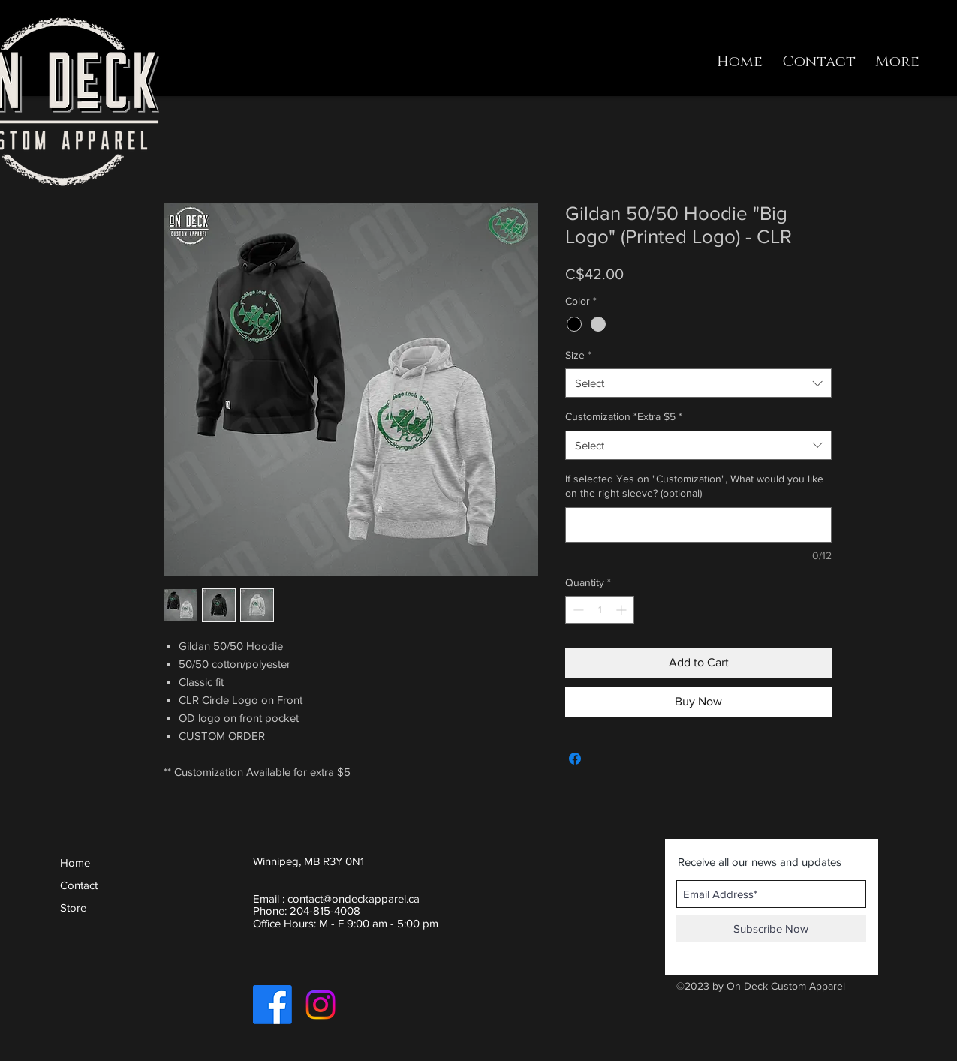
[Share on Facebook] (575, 759)
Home (75, 862)
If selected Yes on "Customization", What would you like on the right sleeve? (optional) (694, 486)
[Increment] (622, 610)
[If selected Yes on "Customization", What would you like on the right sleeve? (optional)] (698, 525)
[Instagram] (320, 1004)
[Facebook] (272, 1004)
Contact (79, 885)
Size (578, 355)
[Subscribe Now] (771, 928)
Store (73, 907)
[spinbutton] (599, 610)
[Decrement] (576, 610)
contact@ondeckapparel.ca (353, 898)
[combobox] (698, 383)
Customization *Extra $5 (623, 416)
